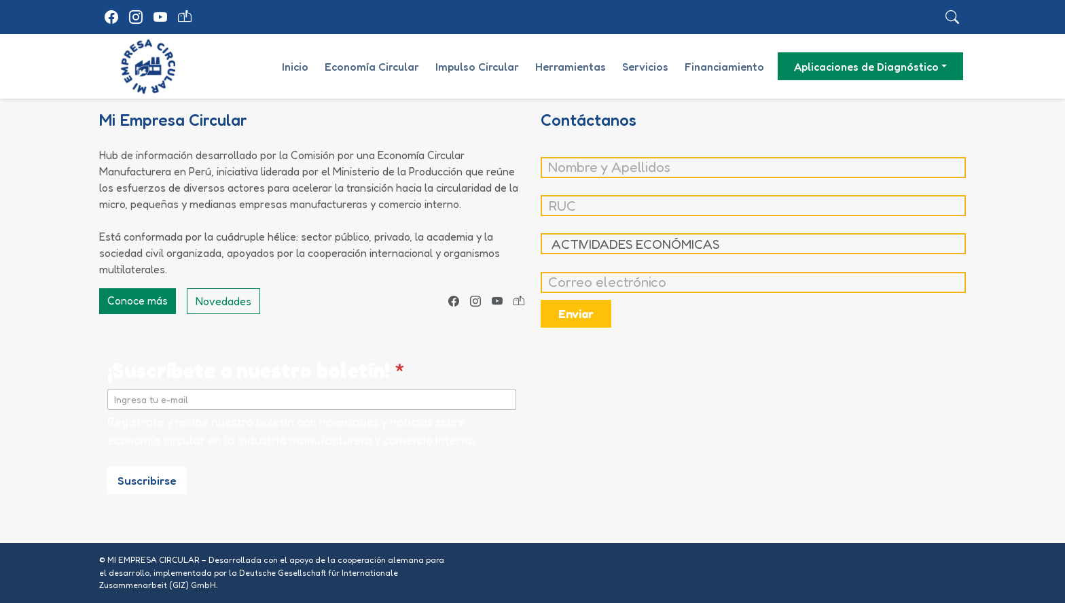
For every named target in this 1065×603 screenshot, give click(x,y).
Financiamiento (724, 66)
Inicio (295, 66)
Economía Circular (372, 66)
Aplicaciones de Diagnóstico (866, 66)
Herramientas (570, 66)
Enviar (576, 314)
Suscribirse (147, 480)
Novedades (223, 301)
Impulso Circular (477, 66)
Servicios (645, 66)
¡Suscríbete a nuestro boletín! (256, 370)
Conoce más (137, 300)
